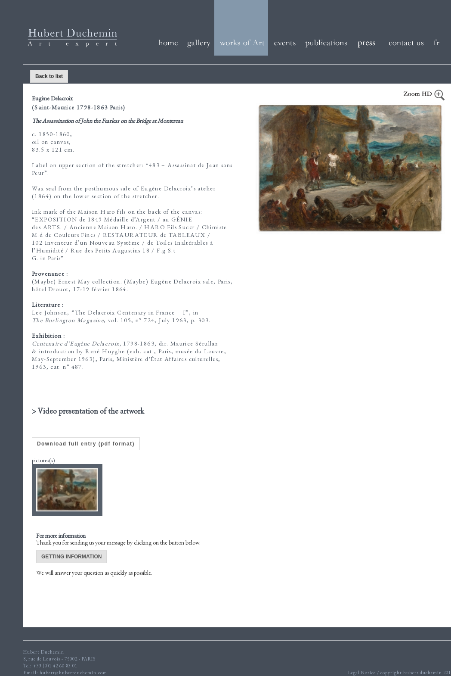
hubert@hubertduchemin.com (73, 673)
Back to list (49, 76)
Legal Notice (362, 673)
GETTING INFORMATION (71, 557)
